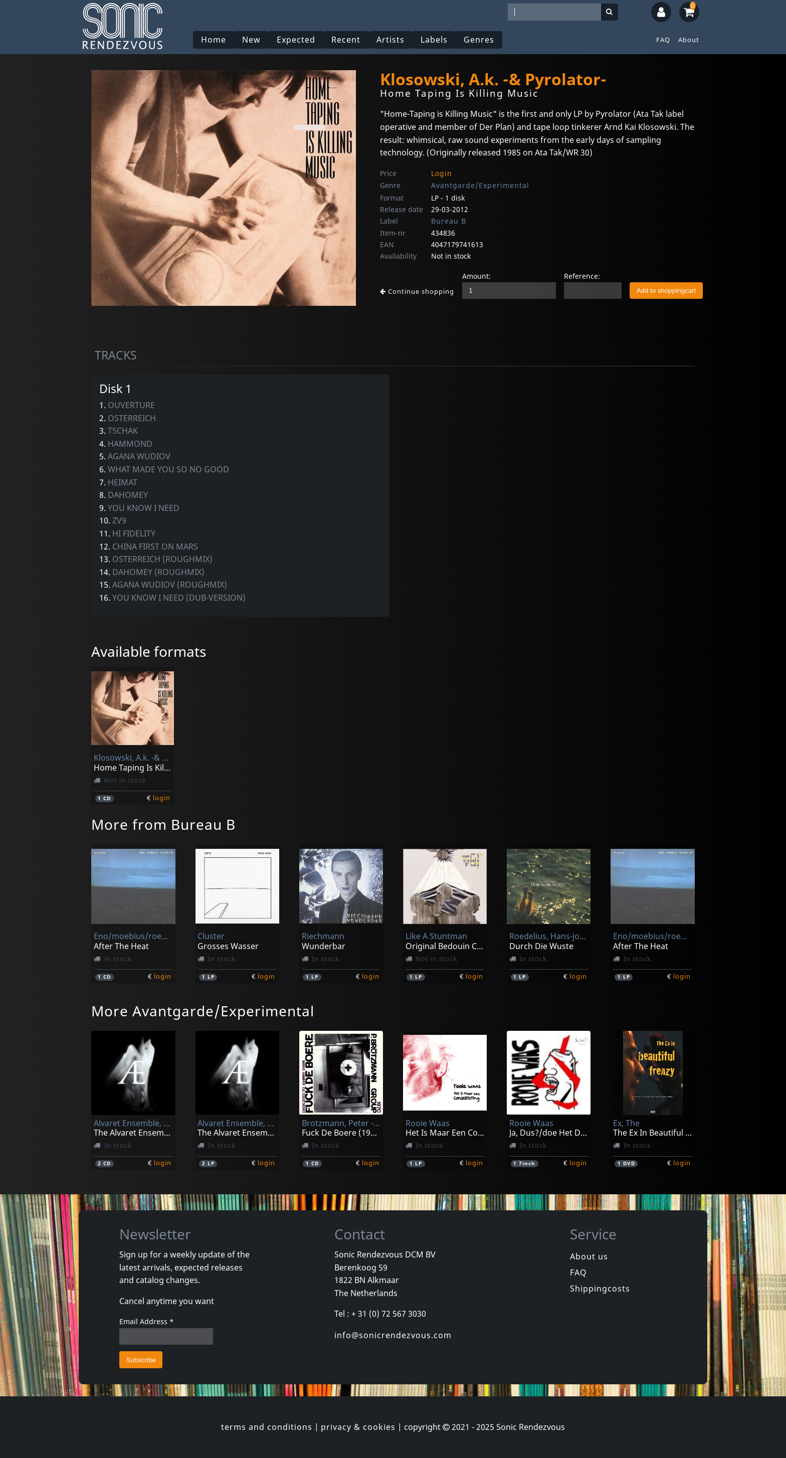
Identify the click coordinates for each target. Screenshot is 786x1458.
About (688, 39)
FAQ (663, 39)
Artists (390, 39)
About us (589, 1256)
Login (441, 173)
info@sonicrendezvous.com (393, 1335)
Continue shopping (417, 291)
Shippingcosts (600, 1288)
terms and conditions (266, 1426)
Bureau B (448, 221)
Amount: (476, 276)
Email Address (146, 1321)
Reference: (582, 276)
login (161, 797)
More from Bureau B (163, 824)
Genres (479, 39)
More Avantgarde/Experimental (202, 1010)
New (251, 39)
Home (213, 39)
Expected (296, 39)
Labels (434, 39)
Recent (345, 39)
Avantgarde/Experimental (480, 185)
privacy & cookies (358, 1426)
